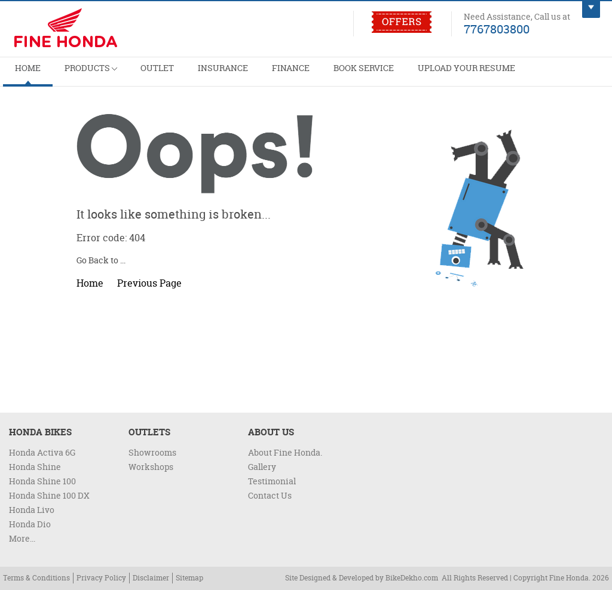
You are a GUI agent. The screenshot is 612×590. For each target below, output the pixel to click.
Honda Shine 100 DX (49, 495)
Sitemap (189, 578)
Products (75, 70)
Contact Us (270, 495)
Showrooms (152, 452)
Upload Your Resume (393, 75)
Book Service (304, 75)
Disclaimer (151, 578)
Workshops (150, 466)
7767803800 (497, 28)
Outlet (131, 75)
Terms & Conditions (36, 578)
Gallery (262, 466)
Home (22, 74)
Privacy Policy (101, 578)
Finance (242, 75)
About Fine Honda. (285, 452)
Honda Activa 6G (42, 452)
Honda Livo (31, 509)
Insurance (186, 75)
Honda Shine (35, 466)
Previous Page (149, 283)
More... (22, 538)
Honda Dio (30, 524)
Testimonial (272, 481)
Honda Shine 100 (42, 481)
